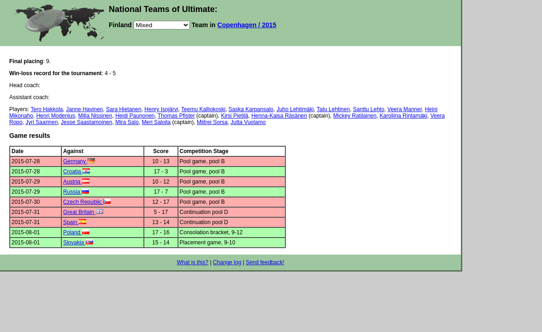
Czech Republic (87, 202)
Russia (76, 192)
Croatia (76, 171)
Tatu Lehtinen (333, 109)
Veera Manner (405, 109)
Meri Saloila (156, 122)
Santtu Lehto (368, 109)
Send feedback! (265, 262)
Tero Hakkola (46, 109)
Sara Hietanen (123, 109)
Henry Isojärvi (161, 109)
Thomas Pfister (176, 116)
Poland (76, 232)
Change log (227, 262)
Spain (74, 222)
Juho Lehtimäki (295, 109)
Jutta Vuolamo (247, 122)
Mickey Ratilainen (355, 116)
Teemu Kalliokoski (203, 109)
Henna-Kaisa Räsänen (279, 116)
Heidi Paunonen (134, 116)
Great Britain (83, 212)
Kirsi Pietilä (234, 116)
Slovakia (78, 242)
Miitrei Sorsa (212, 122)
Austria (76, 181)
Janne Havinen (84, 109)
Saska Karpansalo (251, 109)
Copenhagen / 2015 (247, 25)
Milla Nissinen (95, 116)
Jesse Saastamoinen (86, 122)
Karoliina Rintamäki (403, 116)
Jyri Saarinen (41, 122)
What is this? (192, 262)
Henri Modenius (55, 116)
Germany (79, 161)
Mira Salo (127, 122)
